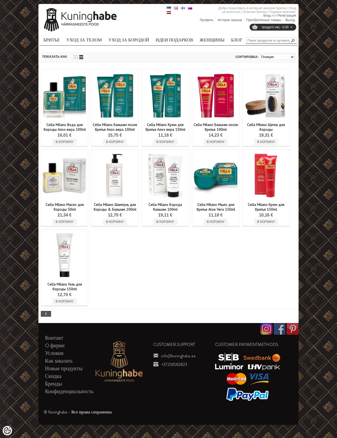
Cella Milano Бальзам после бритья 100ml (216, 127)
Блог (236, 40)
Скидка (53, 376)
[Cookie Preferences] (7, 430)
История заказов (230, 20)
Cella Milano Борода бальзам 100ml (165, 207)
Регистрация (287, 15)
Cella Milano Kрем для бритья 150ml (266, 207)
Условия (54, 353)
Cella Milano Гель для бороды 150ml (64, 286)
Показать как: (55, 57)
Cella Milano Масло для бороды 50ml (65, 207)
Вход (267, 15)
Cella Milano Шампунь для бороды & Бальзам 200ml (114, 207)
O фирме (55, 345)
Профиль (207, 20)
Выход (290, 20)
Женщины (212, 40)
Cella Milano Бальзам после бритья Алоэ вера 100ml (115, 127)
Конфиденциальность (69, 391)
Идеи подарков (174, 40)
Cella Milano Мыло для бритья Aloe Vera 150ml (215, 207)
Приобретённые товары (263, 20)
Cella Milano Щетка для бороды (266, 127)
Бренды (53, 384)
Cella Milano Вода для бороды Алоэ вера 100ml (64, 127)
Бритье (51, 40)
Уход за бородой (128, 40)
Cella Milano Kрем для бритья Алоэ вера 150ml (165, 127)
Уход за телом (84, 40)
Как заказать (59, 361)
